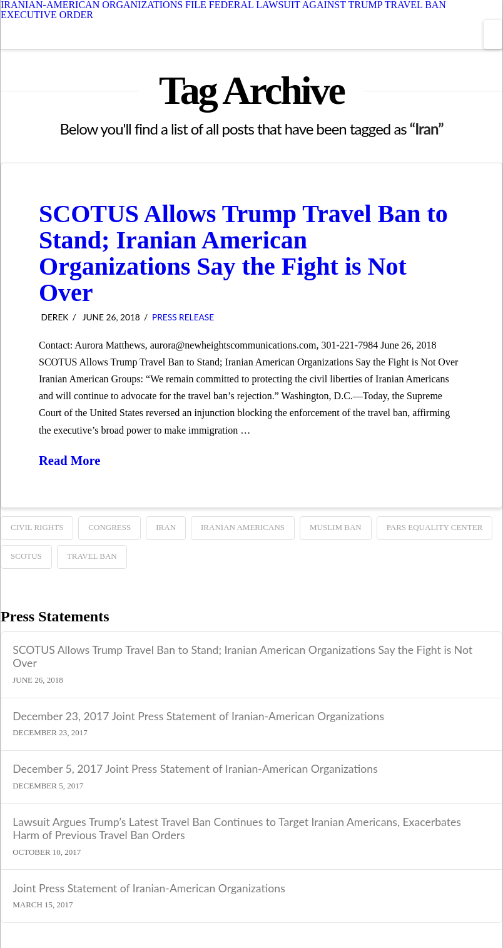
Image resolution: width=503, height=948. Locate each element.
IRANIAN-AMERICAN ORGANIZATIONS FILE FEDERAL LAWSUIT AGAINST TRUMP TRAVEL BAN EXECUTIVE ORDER (223, 10)
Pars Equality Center (435, 527)
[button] (493, 34)
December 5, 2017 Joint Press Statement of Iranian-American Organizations (195, 768)
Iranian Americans (243, 527)
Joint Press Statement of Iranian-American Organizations (149, 888)
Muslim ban (336, 527)
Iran (166, 527)
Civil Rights (37, 527)
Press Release (183, 317)
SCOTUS (26, 556)
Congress (109, 527)
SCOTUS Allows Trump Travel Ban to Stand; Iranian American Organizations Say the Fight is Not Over (243, 253)
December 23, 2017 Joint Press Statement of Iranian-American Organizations (198, 716)
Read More (69, 460)
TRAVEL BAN (92, 556)
